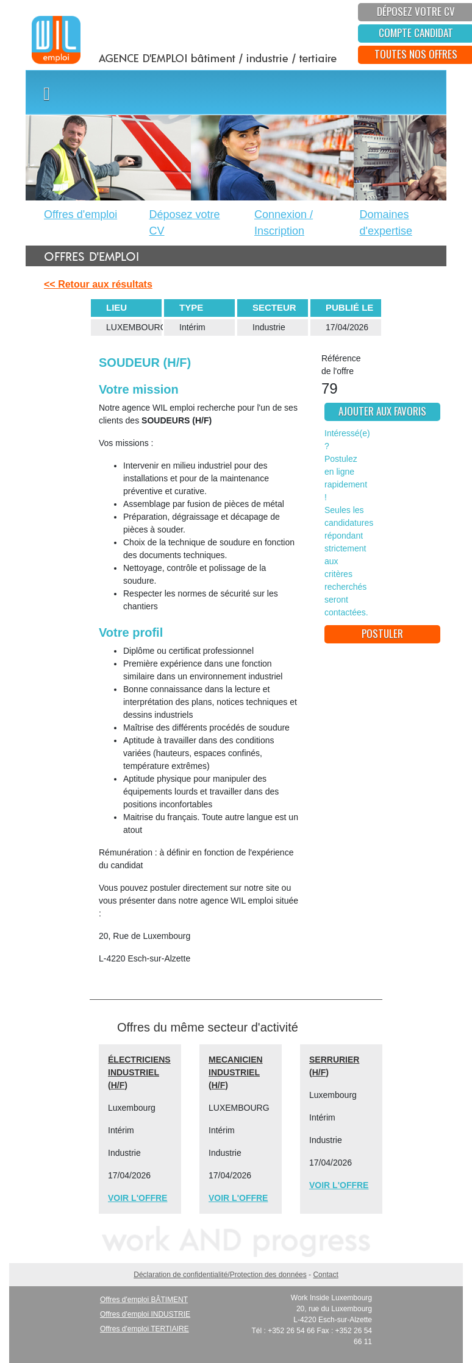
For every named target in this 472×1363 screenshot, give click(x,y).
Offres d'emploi (80, 214)
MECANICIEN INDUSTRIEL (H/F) (236, 1072)
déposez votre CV (416, 11)
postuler (382, 633)
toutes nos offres (415, 54)
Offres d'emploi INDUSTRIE (145, 1314)
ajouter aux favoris (382, 411)
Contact (325, 1274)
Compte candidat (416, 32)
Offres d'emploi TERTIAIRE (144, 1329)
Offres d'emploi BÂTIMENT (144, 1299)
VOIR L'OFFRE (137, 1198)
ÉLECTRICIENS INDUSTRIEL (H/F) (139, 1072)
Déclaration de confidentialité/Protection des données (220, 1274)
